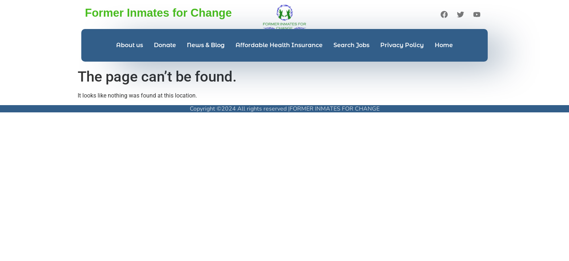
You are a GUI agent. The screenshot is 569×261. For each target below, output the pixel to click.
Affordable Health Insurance (279, 45)
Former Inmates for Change (158, 13)
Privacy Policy (402, 45)
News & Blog (206, 45)
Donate (165, 45)
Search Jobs (351, 45)
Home (444, 45)
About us (129, 45)
